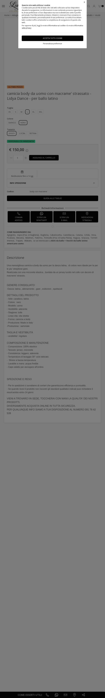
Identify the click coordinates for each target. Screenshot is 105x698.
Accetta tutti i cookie (52, 38)
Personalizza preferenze (52, 43)
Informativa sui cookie (56, 25)
